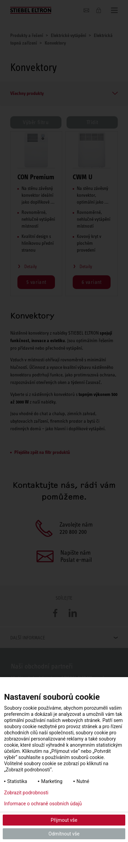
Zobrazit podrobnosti (26, 792)
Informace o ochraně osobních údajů (43, 803)
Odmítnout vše (64, 834)
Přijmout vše (64, 820)
